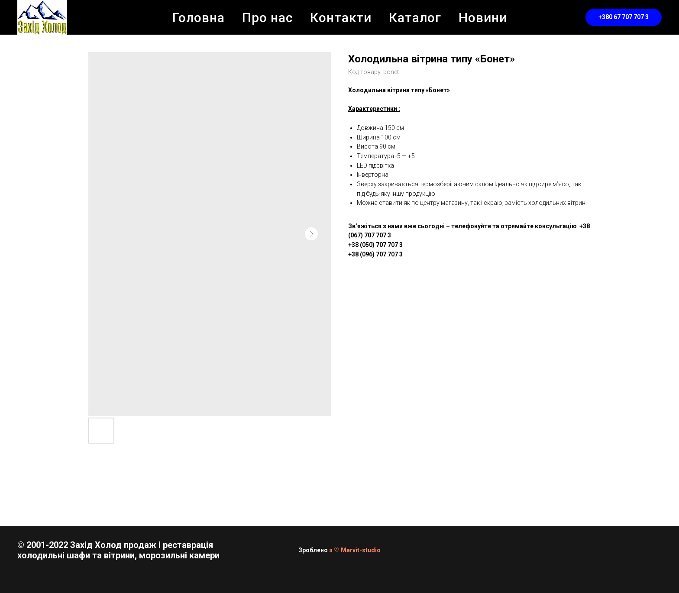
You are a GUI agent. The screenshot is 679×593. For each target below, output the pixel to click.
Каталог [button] (415, 17)
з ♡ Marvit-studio (355, 550)
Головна (198, 17)
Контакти (341, 17)
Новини (483, 17)
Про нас (267, 17)
